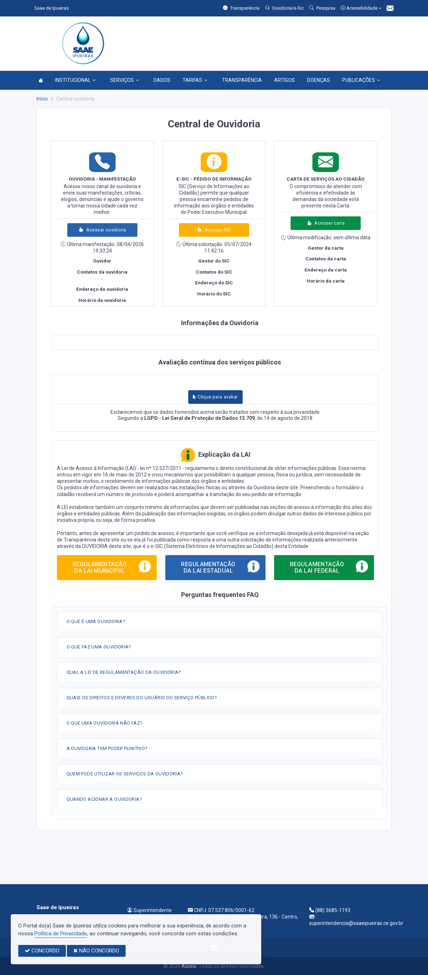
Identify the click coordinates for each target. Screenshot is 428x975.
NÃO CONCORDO (96, 950)
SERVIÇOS (124, 80)
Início (42, 99)
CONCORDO (42, 950)
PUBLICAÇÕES (361, 80)
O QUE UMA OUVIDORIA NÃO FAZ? (105, 723)
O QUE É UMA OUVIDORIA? (96, 621)
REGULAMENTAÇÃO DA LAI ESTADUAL (221, 566)
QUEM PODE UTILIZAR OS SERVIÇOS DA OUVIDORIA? (125, 773)
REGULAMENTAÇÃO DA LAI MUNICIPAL (112, 566)
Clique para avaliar (215, 397)
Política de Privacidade (60, 933)
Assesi (188, 966)
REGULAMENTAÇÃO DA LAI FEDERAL (330, 566)
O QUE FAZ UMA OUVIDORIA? (99, 647)
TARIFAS (195, 80)
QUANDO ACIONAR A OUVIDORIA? (104, 799)
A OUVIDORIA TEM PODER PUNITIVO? (107, 748)
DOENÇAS (318, 80)
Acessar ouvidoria (102, 229)
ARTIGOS (284, 80)
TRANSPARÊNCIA (242, 80)
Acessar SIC (214, 229)
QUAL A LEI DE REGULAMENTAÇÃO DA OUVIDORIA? (124, 672)
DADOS (162, 80)
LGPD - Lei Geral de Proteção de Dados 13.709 (199, 418)
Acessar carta (326, 223)
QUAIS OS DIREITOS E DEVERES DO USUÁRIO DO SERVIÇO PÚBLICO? (142, 697)
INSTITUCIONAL (75, 80)
